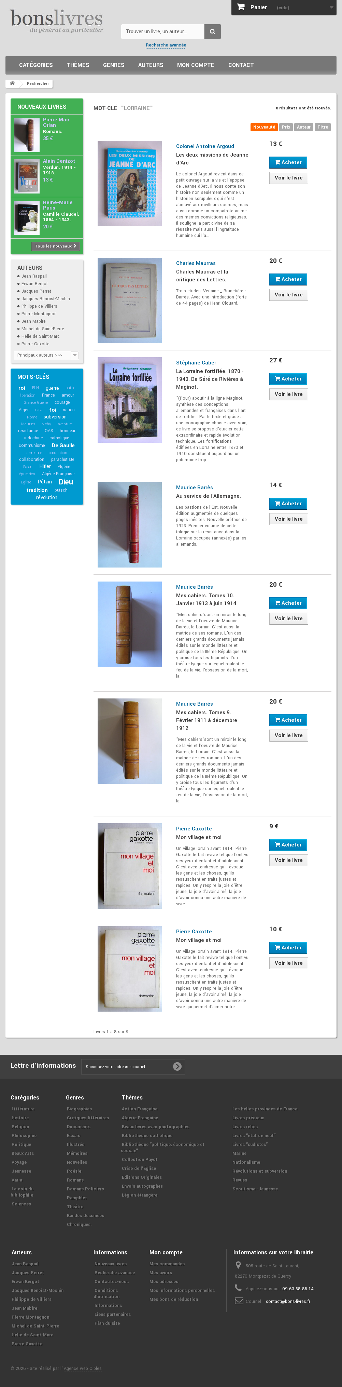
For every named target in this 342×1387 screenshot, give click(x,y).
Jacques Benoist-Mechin (46, 299)
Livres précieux (248, 1118)
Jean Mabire (34, 321)
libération (27, 395)
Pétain (45, 481)
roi (21, 388)
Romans (75, 1180)
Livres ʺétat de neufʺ (253, 1136)
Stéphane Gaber (196, 362)
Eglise (26, 482)
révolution (46, 497)
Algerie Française (140, 1118)
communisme (32, 445)
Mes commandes (167, 1264)
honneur (67, 431)
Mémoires (77, 1153)
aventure (65, 424)
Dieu (66, 482)
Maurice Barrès (194, 487)
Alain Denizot (59, 161)
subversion (55, 417)
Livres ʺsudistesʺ (250, 1145)
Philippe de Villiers (39, 306)
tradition (37, 490)
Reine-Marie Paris (58, 205)
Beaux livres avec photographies (155, 1127)
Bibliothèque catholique (147, 1136)
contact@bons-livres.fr (288, 1301)
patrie (70, 388)
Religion (20, 1127)
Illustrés (75, 1145)
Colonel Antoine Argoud (205, 146)
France (48, 395)
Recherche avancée (166, 45)
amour (68, 395)
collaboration (31, 459)
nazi (38, 410)
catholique (59, 438)
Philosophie (24, 1136)
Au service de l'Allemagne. (208, 496)
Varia (17, 1180)
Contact (241, 65)
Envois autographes (142, 1186)
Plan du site (107, 1323)
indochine (33, 438)
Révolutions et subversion (259, 1171)
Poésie (74, 1171)
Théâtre (75, 1207)
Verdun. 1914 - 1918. (59, 170)
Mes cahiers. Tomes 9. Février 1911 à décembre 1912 (206, 720)
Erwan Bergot (35, 284)
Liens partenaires (113, 1314)
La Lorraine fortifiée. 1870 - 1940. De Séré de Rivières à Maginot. (210, 379)
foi (52, 410)
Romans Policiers (85, 1189)
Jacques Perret (36, 291)
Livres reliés (245, 1127)
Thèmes (78, 65)
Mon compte (195, 65)
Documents (78, 1127)
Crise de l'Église (139, 1168)
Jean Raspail (34, 276)
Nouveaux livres (42, 107)
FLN (35, 388)
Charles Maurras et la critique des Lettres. (202, 275)
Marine (239, 1153)
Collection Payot (140, 1160)
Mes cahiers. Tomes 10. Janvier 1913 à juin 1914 (206, 599)
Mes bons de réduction (173, 1299)
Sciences (21, 1204)
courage (62, 402)
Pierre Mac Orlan (56, 122)
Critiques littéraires (88, 1118)
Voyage (19, 1162)
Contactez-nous (112, 1282)
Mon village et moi (199, 837)
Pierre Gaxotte (35, 344)
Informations (108, 1306)
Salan (27, 467)
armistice (34, 453)
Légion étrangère (139, 1195)
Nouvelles (77, 1162)
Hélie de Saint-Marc (41, 336)
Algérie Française (58, 474)
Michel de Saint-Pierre (43, 329)
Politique (21, 1145)
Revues (239, 1180)
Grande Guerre (35, 402)
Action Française (139, 1109)
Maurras (28, 424)
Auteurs (150, 65)
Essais (73, 1136)
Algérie (64, 467)
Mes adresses (163, 1282)
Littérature (23, 1109)
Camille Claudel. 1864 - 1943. (61, 217)
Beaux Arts (23, 1153)
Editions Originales (142, 1177)
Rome (32, 417)
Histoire (20, 1118)
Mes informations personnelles (182, 1291)
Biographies (79, 1109)
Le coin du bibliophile (22, 1192)
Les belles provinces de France (264, 1109)
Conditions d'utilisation (106, 1294)
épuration (27, 474)
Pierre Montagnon (39, 314)
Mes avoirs (160, 1273)
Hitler (45, 466)
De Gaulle (63, 445)
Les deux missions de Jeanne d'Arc (212, 158)
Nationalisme (246, 1162)
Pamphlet (77, 1198)
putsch (61, 490)
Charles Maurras (196, 263)
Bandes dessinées (85, 1216)
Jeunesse (21, 1171)
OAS (49, 431)
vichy (46, 424)
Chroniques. (79, 1225)
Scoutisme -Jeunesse (255, 1189)
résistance (28, 431)
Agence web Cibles (83, 1368)
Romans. (52, 131)
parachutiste (63, 459)
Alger (23, 410)
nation (69, 410)
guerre (52, 388)
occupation (58, 453)
